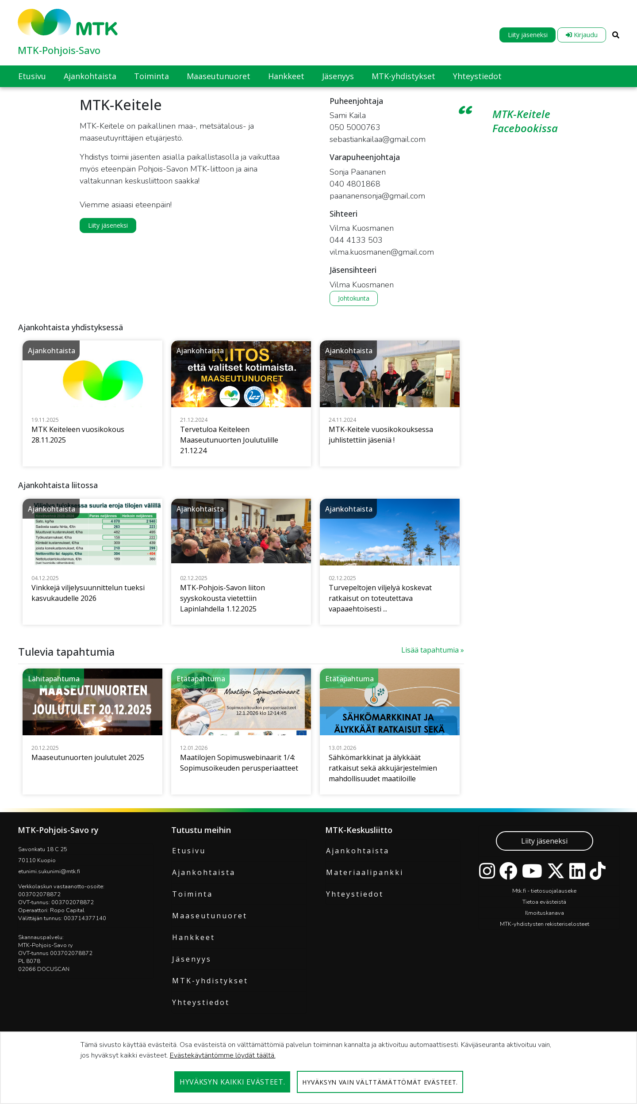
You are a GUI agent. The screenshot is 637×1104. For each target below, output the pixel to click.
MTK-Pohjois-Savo (59, 50)
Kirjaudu (582, 35)
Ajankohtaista (203, 872)
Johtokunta (353, 298)
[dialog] (318, 1067)
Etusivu (189, 851)
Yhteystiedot (201, 1002)
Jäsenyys (191, 959)
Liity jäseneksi (528, 35)
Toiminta (192, 894)
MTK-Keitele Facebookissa (525, 121)
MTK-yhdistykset (210, 981)
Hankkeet (193, 937)
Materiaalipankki (364, 872)
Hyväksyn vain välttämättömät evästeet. (380, 1082)
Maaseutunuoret (209, 916)
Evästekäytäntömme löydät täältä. (223, 1055)
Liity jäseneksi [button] (108, 225)
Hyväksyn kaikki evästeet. (232, 1082)
